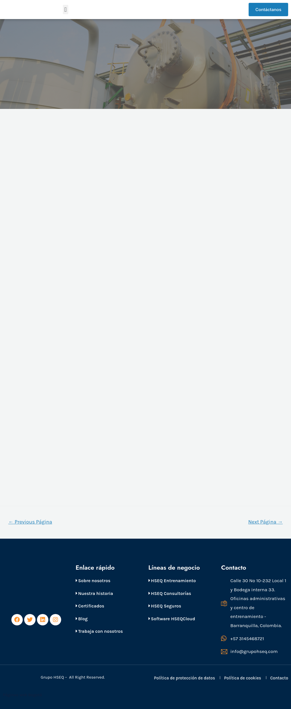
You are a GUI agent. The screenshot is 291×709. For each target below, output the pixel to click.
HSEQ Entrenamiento (172, 580)
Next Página (265, 522)
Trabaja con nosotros (99, 631)
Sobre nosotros (93, 580)
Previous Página (30, 522)
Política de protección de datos (184, 678)
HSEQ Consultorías (169, 593)
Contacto (279, 678)
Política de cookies (242, 678)
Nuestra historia (94, 593)
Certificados (90, 606)
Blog (82, 618)
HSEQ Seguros (164, 606)
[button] (65, 9)
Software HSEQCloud (171, 618)
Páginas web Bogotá (23, 694)
